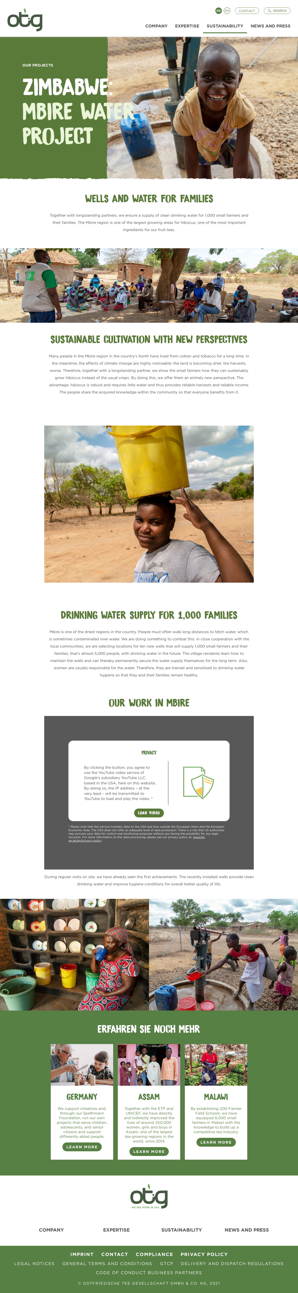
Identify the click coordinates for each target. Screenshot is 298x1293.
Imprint (82, 1254)
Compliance (154, 1254)
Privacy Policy (204, 1254)
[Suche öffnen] (277, 10)
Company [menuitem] (156, 26)
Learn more (149, 1151)
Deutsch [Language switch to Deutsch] (218, 10)
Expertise (116, 1230)
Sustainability (181, 1230)
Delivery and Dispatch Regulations (232, 1263)
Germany (82, 1097)
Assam (149, 1097)
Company (51, 1230)
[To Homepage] (23, 18)
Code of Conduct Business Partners (149, 1272)
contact (114, 1254)
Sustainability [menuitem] (225, 26)
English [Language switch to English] (227, 10)
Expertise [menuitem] (187, 26)
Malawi (216, 1097)
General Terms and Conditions (107, 1263)
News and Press (247, 1230)
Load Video (149, 813)
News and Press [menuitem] (271, 26)
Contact (247, 11)
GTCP (166, 1263)
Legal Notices (34, 1263)
